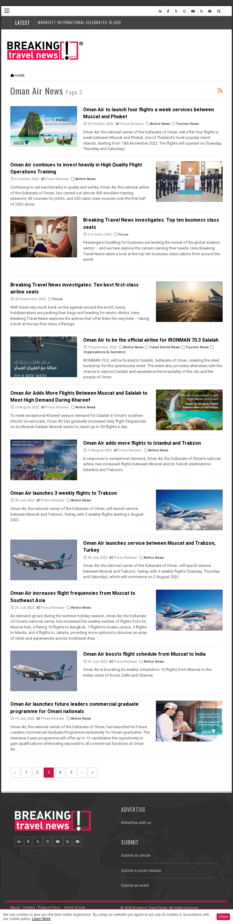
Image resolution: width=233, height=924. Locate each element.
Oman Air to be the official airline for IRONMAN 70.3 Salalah (150, 340)
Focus (123, 234)
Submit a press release (141, 870)
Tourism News (187, 124)
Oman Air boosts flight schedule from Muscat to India (144, 654)
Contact (29, 907)
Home (20, 76)
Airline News (160, 124)
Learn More (41, 919)
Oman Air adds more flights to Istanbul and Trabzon (142, 443)
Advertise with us (136, 822)
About (15, 907)
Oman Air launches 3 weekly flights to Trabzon (63, 493)
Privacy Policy (49, 907)
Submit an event (135, 885)
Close (223, 917)
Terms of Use (74, 907)
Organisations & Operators (104, 352)
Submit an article (135, 855)
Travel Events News (164, 347)
